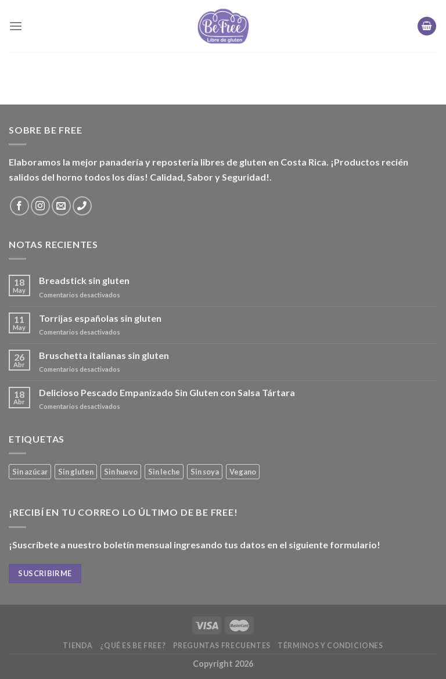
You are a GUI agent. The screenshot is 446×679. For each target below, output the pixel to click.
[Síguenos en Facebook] (19, 205)
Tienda (78, 645)
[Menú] (16, 26)
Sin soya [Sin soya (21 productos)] (204, 471)
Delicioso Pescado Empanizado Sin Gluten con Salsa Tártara (167, 392)
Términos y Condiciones (330, 645)
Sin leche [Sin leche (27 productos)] (164, 471)
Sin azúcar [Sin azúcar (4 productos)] (30, 471)
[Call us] (82, 205)
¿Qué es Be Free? (133, 645)
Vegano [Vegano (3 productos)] (242, 471)
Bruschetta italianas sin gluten (104, 355)
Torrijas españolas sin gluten (100, 318)
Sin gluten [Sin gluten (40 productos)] (75, 471)
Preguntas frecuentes (222, 645)
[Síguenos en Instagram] (40, 205)
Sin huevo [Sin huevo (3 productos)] (121, 471)
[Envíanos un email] (61, 205)
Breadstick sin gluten (84, 280)
